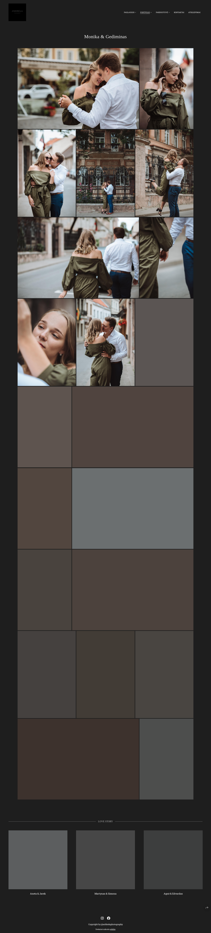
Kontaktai (179, 12)
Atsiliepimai (194, 12)
